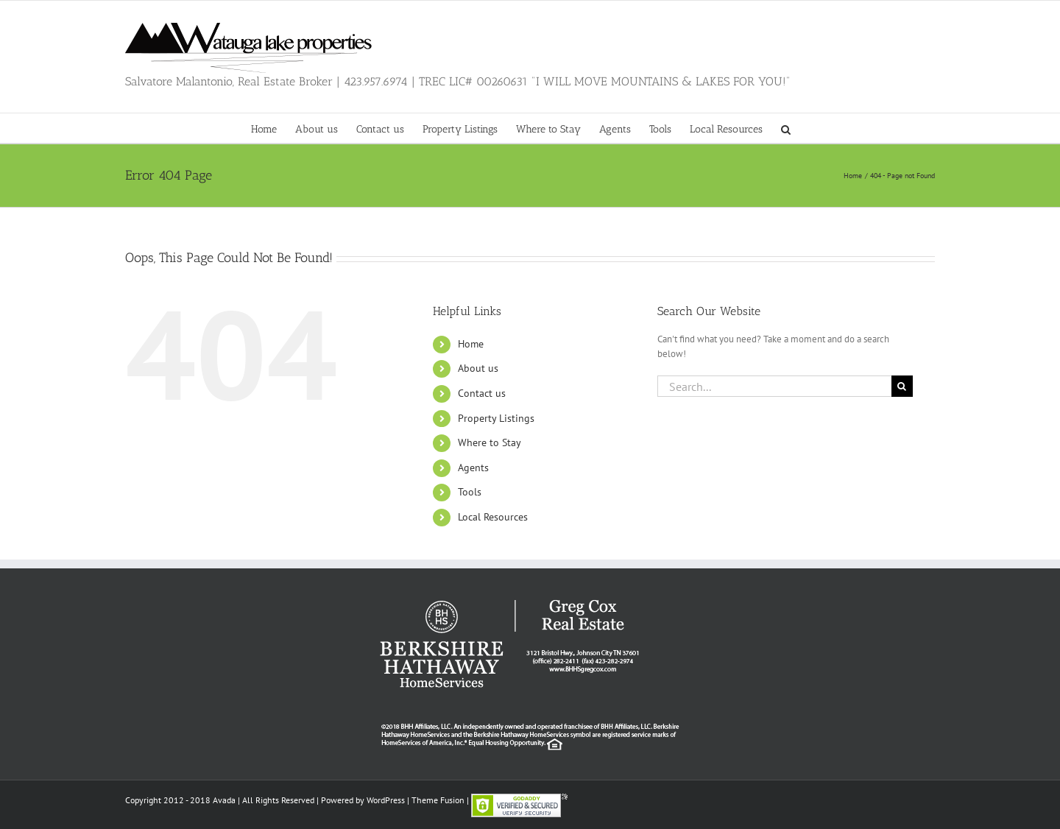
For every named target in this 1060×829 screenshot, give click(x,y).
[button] (786, 128)
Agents (473, 467)
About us (478, 368)
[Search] (902, 386)
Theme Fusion (437, 799)
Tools (469, 491)
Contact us (482, 393)
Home (471, 343)
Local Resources (493, 516)
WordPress (386, 799)
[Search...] (774, 386)
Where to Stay (489, 442)
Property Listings (496, 418)
